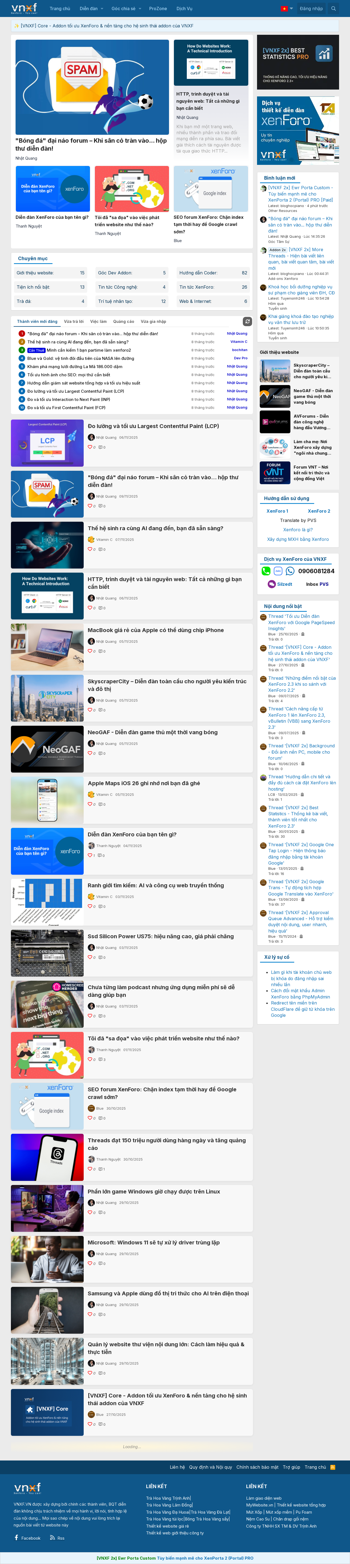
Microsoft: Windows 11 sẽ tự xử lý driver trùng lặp (154, 1242)
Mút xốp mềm (279, 1512)
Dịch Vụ (184, 8)
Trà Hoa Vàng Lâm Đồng (169, 1505)
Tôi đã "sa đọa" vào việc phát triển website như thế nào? (164, 1038)
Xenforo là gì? (298, 529)
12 (163, 301)
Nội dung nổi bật (283, 606)
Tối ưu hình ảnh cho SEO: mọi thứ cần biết (68, 374)
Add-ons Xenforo (283, 278)
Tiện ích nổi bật (33, 287)
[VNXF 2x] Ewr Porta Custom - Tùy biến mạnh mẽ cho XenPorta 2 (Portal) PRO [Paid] (300, 194)
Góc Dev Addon (114, 273)
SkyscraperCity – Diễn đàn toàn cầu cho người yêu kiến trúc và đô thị (313, 371)
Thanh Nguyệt (108, 845)
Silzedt (280, 584)
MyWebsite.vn (259, 1505)
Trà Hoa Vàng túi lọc (164, 1519)
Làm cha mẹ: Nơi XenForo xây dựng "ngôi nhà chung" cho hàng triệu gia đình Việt (313, 447)
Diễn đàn (89, 8)
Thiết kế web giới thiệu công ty (175, 1533)
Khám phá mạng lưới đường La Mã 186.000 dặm (74, 366)
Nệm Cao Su (258, 1519)
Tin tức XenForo (196, 287)
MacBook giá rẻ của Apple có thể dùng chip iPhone (156, 630)
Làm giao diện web (264, 1498)
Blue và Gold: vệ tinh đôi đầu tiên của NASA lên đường (80, 358)
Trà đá (23, 301)
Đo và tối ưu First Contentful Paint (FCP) (66, 407)
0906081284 (316, 571)
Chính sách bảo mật (257, 1467)
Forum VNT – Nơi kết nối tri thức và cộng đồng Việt (311, 472)
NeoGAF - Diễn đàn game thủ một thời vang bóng (153, 732)
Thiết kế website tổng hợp (301, 1505)
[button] (102, 8)
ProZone (158, 8)
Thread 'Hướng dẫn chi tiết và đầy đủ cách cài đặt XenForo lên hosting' (302, 783)
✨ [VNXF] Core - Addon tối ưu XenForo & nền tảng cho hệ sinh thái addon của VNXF (104, 25)
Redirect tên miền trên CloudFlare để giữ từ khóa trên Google (303, 1009)
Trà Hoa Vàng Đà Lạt (210, 1512)
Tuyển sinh (277, 308)
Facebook (27, 1538)
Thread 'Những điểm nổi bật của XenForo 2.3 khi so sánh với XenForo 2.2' (302, 684)
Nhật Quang (106, 437)
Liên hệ (177, 1467)
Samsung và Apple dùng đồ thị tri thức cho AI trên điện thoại (168, 1293)
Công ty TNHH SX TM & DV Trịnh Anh (281, 1526)
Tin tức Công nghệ (117, 287)
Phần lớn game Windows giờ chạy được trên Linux (154, 1191)
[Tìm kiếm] (333, 8)
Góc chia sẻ (123, 8)
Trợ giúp (291, 1467)
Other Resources (282, 210)
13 (82, 287)
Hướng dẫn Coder (198, 273)
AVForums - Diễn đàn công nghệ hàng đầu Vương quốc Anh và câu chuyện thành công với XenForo (313, 422)
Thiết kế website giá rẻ (167, 1526)
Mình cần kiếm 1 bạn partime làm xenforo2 (79, 350)
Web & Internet (195, 301)
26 (244, 287)
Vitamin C (104, 539)
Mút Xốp (254, 1512)
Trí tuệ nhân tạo (115, 301)
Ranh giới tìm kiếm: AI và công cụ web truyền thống (156, 885)
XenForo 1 (277, 511)
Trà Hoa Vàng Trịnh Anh (168, 1498)
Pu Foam (304, 1512)
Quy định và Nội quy (210, 1467)
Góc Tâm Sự (278, 241)
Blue (100, 1108)
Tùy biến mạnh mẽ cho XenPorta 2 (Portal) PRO (205, 1558)
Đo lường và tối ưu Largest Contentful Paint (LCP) (75, 391)
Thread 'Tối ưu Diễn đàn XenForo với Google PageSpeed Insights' (301, 622)
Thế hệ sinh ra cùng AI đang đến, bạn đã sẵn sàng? (78, 342)
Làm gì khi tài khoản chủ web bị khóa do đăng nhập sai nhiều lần (301, 978)
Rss (57, 1538)
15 (82, 273)
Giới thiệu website (35, 273)
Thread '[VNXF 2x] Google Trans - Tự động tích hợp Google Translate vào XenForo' (301, 888)
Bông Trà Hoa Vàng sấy (207, 1519)
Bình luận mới (279, 178)
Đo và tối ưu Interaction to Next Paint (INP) (68, 399)
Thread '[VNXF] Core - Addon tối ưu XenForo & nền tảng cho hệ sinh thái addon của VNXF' (300, 653)
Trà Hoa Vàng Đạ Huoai (167, 1512)
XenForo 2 (319, 511)
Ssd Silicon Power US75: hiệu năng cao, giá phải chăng (161, 936)
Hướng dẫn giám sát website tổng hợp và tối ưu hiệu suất (83, 383)
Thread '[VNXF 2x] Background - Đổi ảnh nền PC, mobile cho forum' (301, 752)
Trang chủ (59, 8)
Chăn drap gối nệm (290, 1519)
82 (244, 273)
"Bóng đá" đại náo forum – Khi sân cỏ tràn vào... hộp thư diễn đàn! (92, 333)
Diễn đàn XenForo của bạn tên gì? (132, 834)
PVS (324, 584)
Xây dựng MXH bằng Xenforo (298, 539)
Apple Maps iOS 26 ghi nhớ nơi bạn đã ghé (144, 783)
